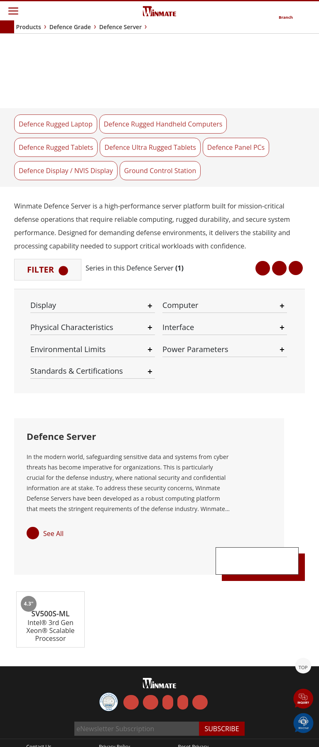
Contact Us (39, 727)
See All (53, 497)
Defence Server (120, 27)
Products (28, 27)
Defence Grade (70, 27)
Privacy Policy (114, 727)
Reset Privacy (193, 727)
